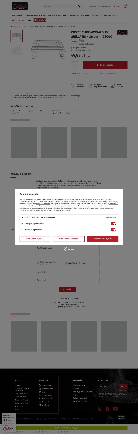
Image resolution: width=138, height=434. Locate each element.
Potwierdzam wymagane (68, 239)
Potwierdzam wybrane (34, 239)
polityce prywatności (43, 204)
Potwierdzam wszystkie (103, 239)
